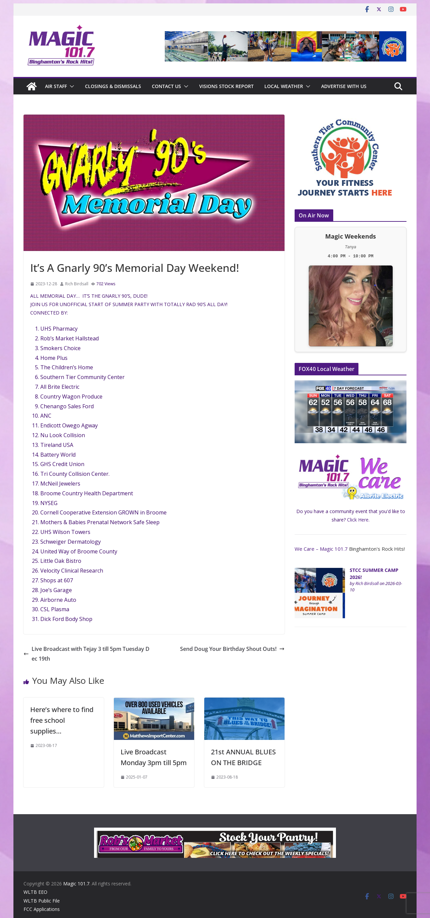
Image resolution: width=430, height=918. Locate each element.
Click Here (358, 519)
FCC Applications (42, 909)
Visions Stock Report (226, 86)
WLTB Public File (42, 901)
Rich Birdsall (76, 284)
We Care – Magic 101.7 (321, 548)
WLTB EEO (35, 892)
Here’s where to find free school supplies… (61, 720)
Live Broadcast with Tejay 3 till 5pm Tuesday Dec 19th (86, 653)
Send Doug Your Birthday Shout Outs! (232, 649)
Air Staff (56, 86)
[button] (70, 86)
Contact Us (166, 86)
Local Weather (283, 86)
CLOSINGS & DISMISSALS (113, 86)
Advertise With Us (344, 86)
